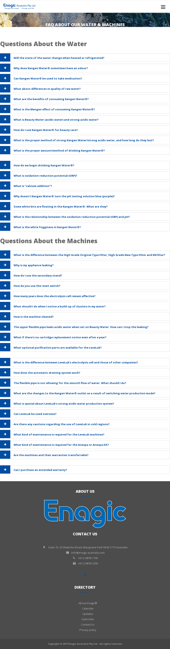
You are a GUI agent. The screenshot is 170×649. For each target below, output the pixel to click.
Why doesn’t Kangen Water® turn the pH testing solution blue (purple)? (64, 196)
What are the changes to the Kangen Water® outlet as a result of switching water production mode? (84, 393)
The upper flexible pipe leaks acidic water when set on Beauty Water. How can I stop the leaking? (81, 327)
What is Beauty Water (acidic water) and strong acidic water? (56, 119)
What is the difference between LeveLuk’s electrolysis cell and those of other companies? (76, 362)
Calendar (88, 608)
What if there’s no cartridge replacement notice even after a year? (60, 337)
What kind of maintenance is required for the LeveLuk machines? (59, 434)
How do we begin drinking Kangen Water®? (44, 165)
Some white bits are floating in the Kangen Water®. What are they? (61, 206)
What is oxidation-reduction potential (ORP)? (45, 175)
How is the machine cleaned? (34, 317)
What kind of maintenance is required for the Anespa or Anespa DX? (61, 445)
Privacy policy (87, 630)
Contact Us (87, 624)
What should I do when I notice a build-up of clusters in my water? (60, 306)
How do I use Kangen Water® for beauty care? (46, 130)
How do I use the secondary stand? (38, 275)
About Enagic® (88, 603)
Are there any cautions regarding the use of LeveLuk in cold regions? (62, 424)
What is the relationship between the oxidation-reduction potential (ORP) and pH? (72, 217)
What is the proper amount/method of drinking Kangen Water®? (59, 150)
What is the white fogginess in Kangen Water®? (47, 227)
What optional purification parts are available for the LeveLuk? (58, 347)
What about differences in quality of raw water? (47, 89)
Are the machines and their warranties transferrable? (51, 455)
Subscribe (87, 619)
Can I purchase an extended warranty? (40, 470)
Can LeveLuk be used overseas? (35, 414)
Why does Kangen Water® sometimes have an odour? (51, 68)
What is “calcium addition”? (33, 186)
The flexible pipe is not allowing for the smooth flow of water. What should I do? (70, 383)
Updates (88, 614)
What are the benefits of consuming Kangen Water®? (51, 99)
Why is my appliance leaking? (34, 265)
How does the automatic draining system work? (47, 373)
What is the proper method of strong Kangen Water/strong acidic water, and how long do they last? (84, 140)
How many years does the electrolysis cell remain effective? (55, 296)
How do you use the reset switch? (37, 286)
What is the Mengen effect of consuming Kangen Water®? (54, 109)
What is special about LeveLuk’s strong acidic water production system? (64, 403)
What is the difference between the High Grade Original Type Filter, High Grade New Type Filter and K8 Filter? (89, 255)
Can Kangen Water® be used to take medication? (48, 78)
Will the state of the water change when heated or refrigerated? (59, 58)
